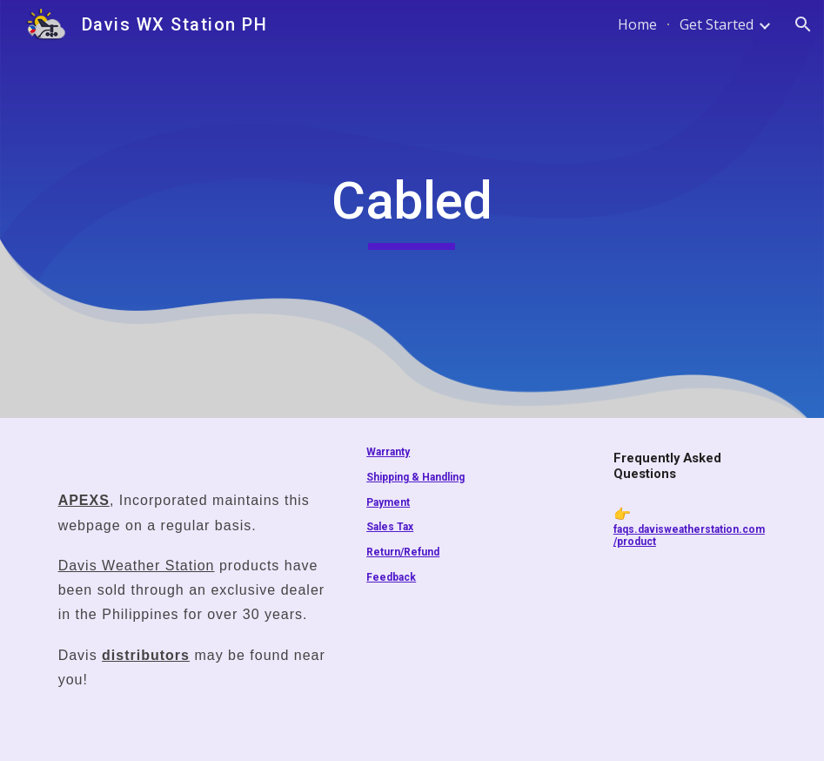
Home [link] (637, 24)
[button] (803, 24)
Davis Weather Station (136, 565)
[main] (411, 209)
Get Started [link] (717, 24)
